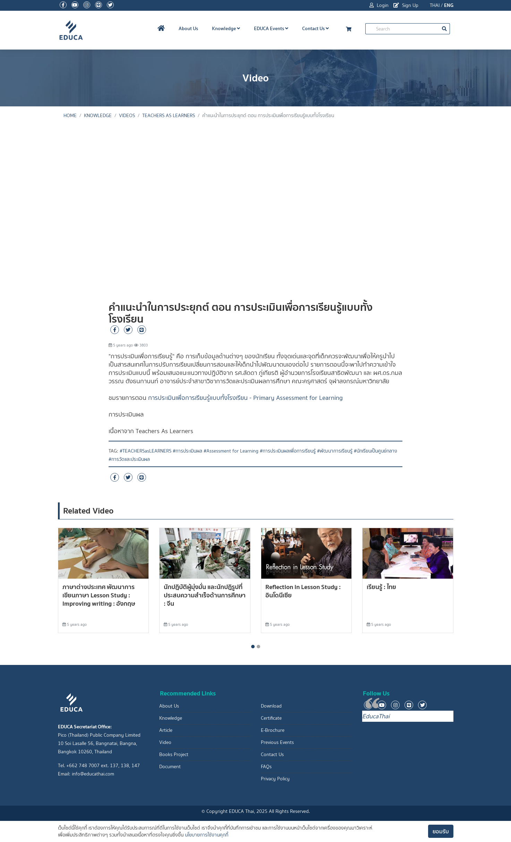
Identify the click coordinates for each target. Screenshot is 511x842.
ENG (448, 5)
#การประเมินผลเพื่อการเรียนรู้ (288, 451)
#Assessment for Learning (231, 451)
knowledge (98, 115)
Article (165, 730)
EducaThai (376, 716)
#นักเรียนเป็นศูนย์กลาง (375, 451)
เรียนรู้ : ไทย (381, 587)
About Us (188, 28)
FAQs (266, 766)
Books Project (173, 754)
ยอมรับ (441, 831)
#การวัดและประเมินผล (129, 459)
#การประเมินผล (187, 451)
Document (170, 766)
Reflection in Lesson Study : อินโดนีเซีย (303, 591)
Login (379, 5)
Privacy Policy (275, 778)
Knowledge (226, 28)
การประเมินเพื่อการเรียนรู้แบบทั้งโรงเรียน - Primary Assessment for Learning (245, 397)
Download (271, 706)
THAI (435, 5)
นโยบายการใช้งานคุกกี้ (206, 835)
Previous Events (277, 742)
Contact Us (315, 28)
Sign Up (405, 5)
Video (165, 742)
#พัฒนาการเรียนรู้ (334, 451)
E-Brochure (272, 730)
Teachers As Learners (168, 115)
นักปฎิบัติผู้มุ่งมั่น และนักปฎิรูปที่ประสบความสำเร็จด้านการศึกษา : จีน (205, 595)
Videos (127, 115)
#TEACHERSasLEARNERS (145, 451)
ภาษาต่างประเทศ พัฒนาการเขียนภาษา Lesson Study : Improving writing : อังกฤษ (98, 595)
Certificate (271, 718)
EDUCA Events (271, 28)
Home (70, 115)
